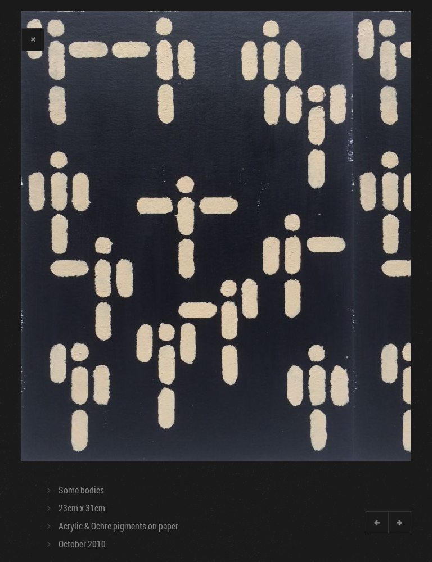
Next (399, 522)
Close (32, 39)
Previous (377, 522)
